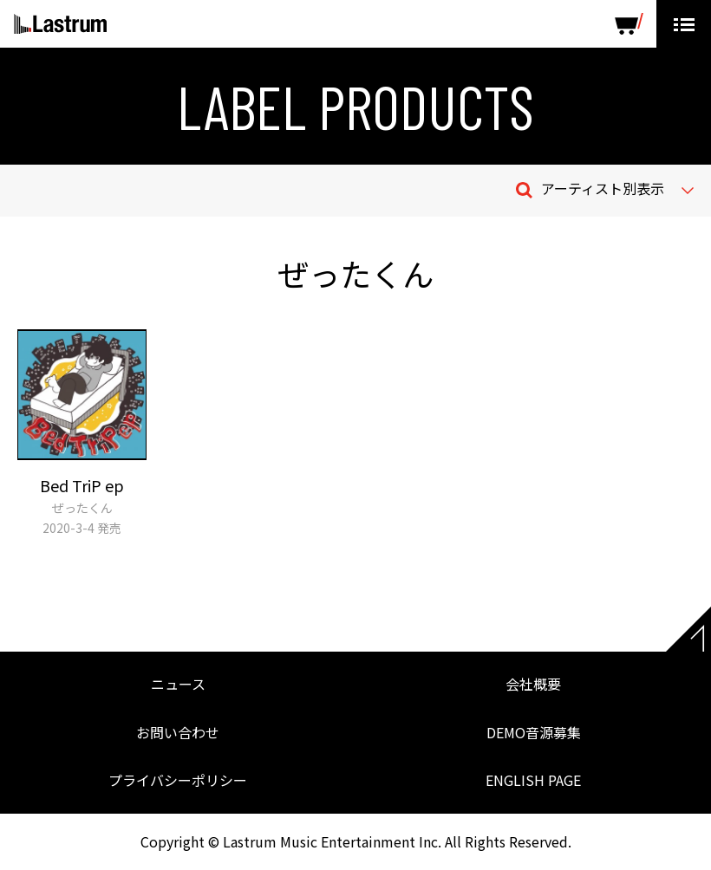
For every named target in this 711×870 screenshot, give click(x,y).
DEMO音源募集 (533, 732)
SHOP (629, 24)
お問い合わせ (177, 732)
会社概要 (533, 683)
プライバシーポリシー (177, 779)
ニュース (178, 683)
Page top (688, 629)
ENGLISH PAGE (533, 779)
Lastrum (60, 24)
